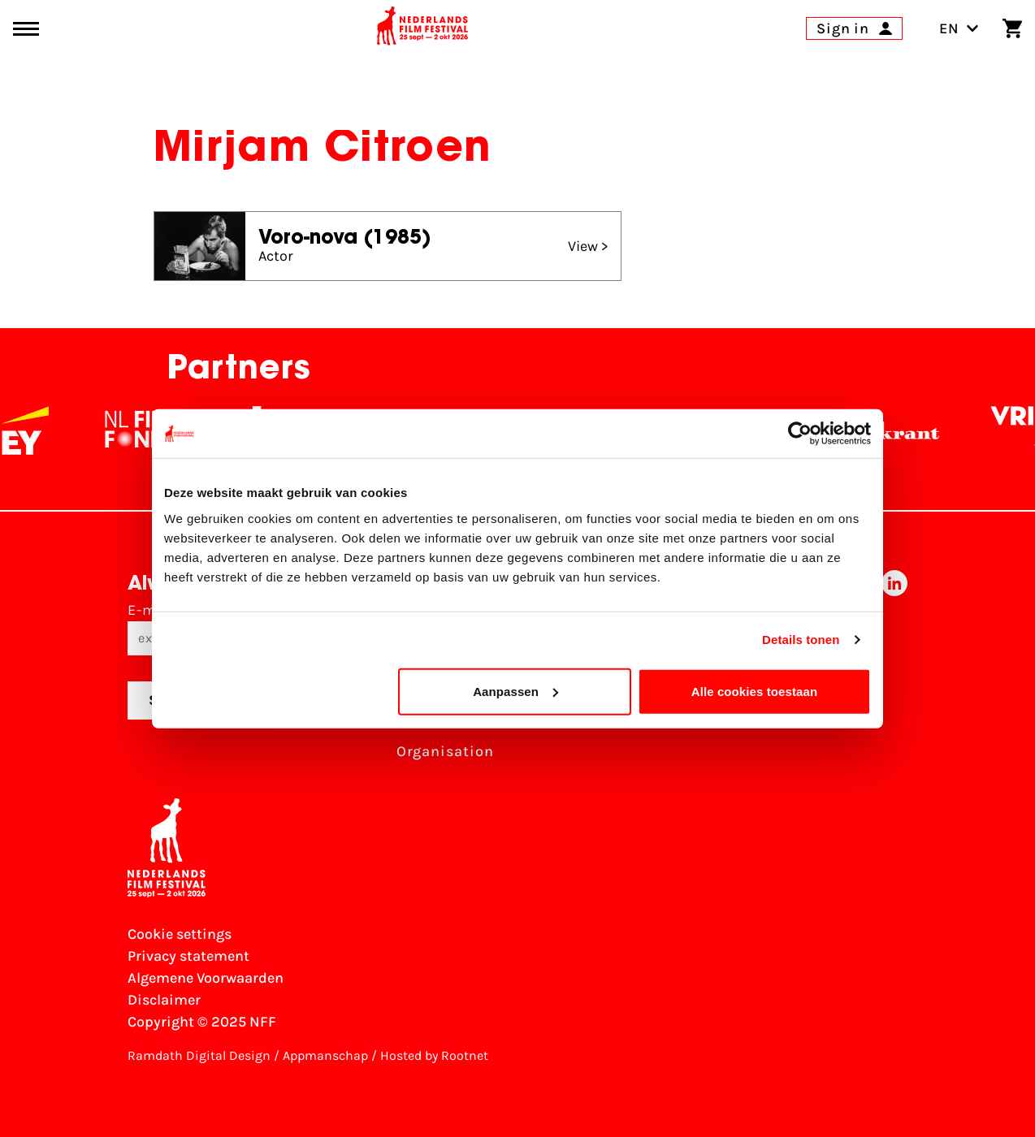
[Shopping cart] (1012, 28)
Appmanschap (325, 1055)
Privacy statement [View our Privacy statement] (188, 956)
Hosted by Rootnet (434, 1055)
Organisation (445, 751)
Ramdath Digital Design (199, 1055)
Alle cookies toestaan (754, 691)
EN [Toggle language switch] (959, 28)
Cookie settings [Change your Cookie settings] (180, 934)
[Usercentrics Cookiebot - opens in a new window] (800, 434)
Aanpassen (515, 691)
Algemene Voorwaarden (206, 978)
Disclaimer (164, 1000)
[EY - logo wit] (34, 430)
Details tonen (800, 639)
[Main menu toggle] (26, 29)
